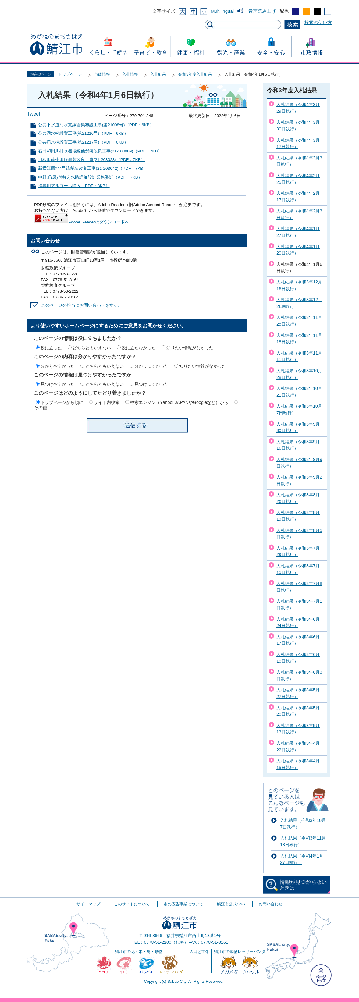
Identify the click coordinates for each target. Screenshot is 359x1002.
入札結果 (158, 74)
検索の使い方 (318, 22)
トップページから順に (62, 402)
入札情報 (130, 74)
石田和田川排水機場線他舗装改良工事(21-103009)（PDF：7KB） (100, 151)
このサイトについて (132, 904)
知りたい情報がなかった (189, 347)
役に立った (51, 347)
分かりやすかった (58, 366)
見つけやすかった (58, 384)
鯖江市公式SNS (231, 904)
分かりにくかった (151, 366)
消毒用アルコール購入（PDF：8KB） (74, 186)
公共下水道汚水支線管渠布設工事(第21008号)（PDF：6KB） (96, 125)
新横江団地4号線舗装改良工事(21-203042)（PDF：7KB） (93, 168)
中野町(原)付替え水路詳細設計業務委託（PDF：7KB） (90, 177)
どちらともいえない (92, 347)
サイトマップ (88, 904)
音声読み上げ (262, 11)
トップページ (70, 74)
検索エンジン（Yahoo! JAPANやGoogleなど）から (179, 402)
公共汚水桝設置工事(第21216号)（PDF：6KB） (83, 133)
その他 (40, 407)
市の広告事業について (183, 904)
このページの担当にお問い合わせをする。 (81, 305)
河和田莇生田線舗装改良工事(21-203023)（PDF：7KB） (91, 159)
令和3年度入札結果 (195, 74)
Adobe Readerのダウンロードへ (81, 222)
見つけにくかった (151, 384)
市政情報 (102, 74)
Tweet (33, 113)
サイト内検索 (106, 402)
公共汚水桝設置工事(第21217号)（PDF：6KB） (83, 142)
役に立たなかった (139, 347)
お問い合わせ (271, 904)
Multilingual (222, 11)
